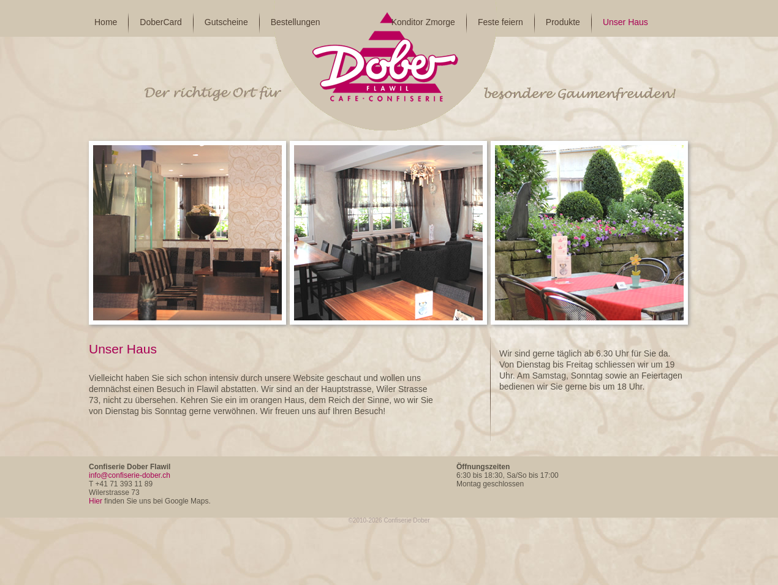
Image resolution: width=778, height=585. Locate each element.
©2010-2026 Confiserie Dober (388, 520)
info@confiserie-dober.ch (129, 475)
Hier (95, 501)
